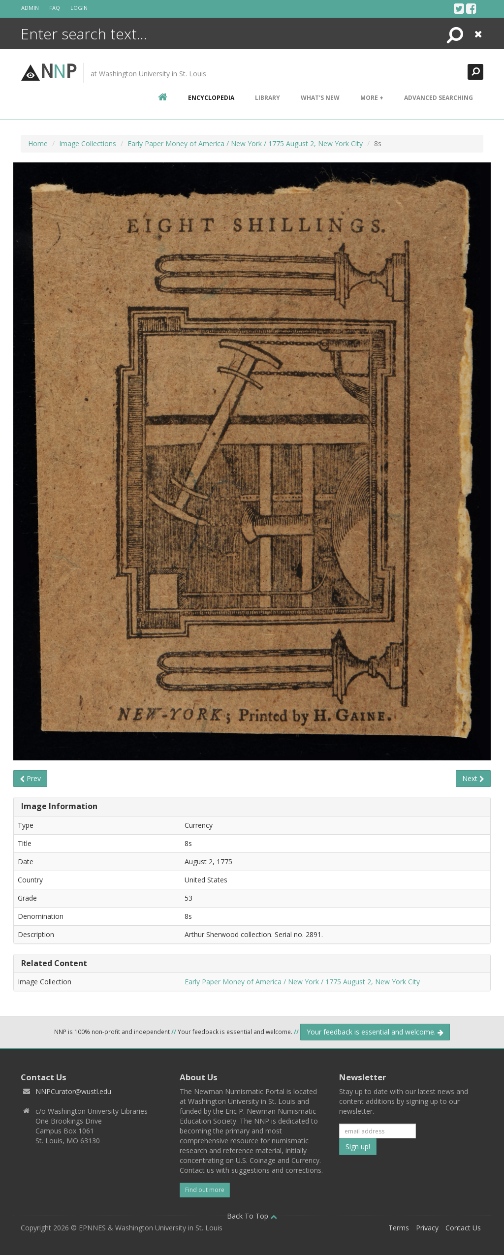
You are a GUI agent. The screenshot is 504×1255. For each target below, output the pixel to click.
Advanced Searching (438, 98)
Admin (30, 7)
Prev (30, 778)
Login (79, 7)
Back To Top (252, 1216)
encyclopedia (211, 98)
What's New (320, 98)
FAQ (54, 7)
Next (473, 778)
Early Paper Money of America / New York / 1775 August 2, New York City (245, 143)
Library (267, 98)
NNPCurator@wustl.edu (73, 1091)
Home (38, 143)
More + (371, 98)
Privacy (427, 1227)
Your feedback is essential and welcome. (375, 1031)
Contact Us (463, 1227)
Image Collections (87, 143)
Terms (398, 1227)
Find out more (204, 1190)
